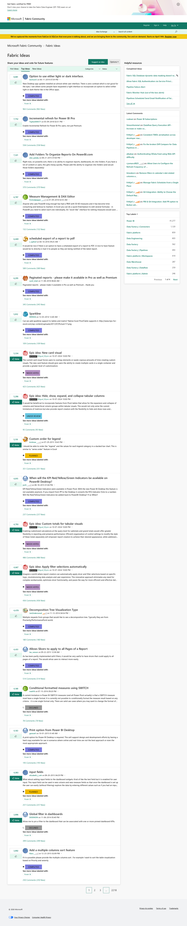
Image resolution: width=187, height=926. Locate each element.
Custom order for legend (45, 439)
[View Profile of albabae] (130, 154)
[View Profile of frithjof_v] (131, 134)
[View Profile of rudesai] (130, 119)
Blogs (97, 19)
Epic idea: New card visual (45, 353)
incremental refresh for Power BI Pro (52, 118)
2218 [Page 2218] (114, 890)
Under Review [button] (34, 416)
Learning (106, 19)
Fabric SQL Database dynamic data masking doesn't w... (151, 75)
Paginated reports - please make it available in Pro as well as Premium (73, 277)
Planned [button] (33, 455)
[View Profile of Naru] (31, 853)
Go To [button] (173, 25)
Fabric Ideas (53, 45)
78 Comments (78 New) (33, 720)
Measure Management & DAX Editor (52, 196)
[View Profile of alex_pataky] (34, 158)
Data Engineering (134, 238)
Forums (51, 19)
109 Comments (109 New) (34, 343)
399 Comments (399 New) (34, 841)
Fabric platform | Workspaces (140, 256)
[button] (98, 62)
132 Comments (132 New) (34, 229)
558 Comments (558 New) (34, 145)
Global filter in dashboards (46, 814)
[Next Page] (119, 888)
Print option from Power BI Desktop (52, 730)
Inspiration (62, 19)
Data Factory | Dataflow (137, 267)
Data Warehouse (134, 262)
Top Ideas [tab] (25, 68)
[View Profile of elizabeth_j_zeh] (35, 775)
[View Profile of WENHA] (32, 317)
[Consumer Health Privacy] (41, 917)
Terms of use (161, 908)
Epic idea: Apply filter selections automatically (58, 566)
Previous (158, 279)
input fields (36, 772)
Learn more (12, 10)
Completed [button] (33, 96)
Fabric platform (133, 232)
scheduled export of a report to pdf (52, 238)
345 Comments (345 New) (34, 304)
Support (118, 19)
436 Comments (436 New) (34, 600)
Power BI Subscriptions (147, 119)
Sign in (156, 25)
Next (175, 279)
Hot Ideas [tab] (14, 68)
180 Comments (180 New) (34, 639)
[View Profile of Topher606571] (35, 121)
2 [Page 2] (94, 890)
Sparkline (35, 313)
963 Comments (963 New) (34, 109)
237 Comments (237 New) (34, 514)
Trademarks (173, 908)
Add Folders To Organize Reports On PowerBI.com (61, 154)
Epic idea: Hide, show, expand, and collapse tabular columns (67, 396)
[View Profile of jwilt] (24, 485)
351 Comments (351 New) (34, 468)
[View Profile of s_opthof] (32, 242)
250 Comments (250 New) (34, 880)
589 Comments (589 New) (34, 268)
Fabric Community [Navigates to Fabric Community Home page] (35, 18)
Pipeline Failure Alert (136, 87)
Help (165, 25)
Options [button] (113, 62)
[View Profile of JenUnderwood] (35, 613)
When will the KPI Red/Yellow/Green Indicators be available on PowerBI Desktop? (68, 479)
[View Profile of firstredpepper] (35, 200)
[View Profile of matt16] (32, 691)
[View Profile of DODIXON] (33, 817)
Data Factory (132, 244)
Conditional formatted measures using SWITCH (58, 688)
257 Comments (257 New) (34, 805)
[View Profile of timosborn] (131, 173)
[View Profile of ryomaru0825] (133, 163)
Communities (85, 19)
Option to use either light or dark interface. (56, 76)
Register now (170, 36)
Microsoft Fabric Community (24, 45)
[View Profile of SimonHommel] (133, 125)
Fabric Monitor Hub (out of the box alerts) (145, 92)
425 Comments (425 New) (34, 386)
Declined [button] (33, 707)
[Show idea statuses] (110, 68)
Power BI (27, 103)
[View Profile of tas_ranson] (33, 652)
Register (146, 25)
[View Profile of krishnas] (32, 442)
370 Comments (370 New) (34, 187)
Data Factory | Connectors (138, 226)
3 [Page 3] (100, 890)
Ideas (73, 19)
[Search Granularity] (105, 31)
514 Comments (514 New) (34, 678)
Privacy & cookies (146, 908)
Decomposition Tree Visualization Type (53, 610)
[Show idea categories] (92, 68)
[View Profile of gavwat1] (32, 733)
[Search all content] (148, 31)
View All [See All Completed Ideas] (131, 103)
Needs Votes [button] (32, 373)
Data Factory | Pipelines (137, 250)
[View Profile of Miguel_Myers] (43, 356)
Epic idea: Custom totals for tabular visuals (56, 523)
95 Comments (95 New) (33, 429)
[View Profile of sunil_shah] (33, 281)
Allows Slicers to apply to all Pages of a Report (58, 649)
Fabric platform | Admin (137, 273)
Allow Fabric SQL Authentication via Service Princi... (150, 81)
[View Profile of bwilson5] (33, 79)
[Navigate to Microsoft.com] (14, 18)
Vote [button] (16, 359)
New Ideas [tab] (36, 68)
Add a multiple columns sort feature (52, 850)
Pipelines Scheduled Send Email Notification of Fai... (150, 98)
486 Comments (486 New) (34, 557)
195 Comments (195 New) (34, 762)
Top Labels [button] (131, 214)
